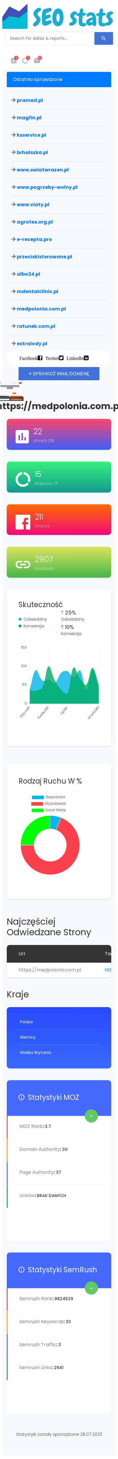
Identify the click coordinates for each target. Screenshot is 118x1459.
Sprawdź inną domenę (59, 373)
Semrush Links (35, 1367)
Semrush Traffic (37, 1344)
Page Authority (36, 1172)
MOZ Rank (31, 1126)
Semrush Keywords (41, 1321)
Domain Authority (39, 1149)
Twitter (52, 358)
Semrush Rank (35, 1298)
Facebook (28, 358)
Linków (27, 1195)
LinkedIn (75, 358)
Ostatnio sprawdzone (38, 79)
